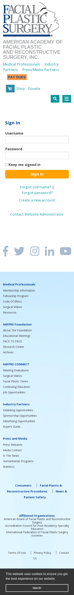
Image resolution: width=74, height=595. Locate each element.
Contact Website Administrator (37, 214)
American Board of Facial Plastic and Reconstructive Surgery (37, 520)
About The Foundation (17, 330)
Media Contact (12, 450)
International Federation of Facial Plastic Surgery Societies (37, 533)
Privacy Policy (42, 553)
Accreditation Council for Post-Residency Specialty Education (37, 527)
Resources (9, 312)
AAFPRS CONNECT (16, 364)
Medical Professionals (21, 64)
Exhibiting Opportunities (18, 410)
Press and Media (15, 438)
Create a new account (37, 200)
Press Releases (12, 444)
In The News (11, 455)
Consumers (23, 485)
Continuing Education (16, 387)
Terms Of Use (17, 553)
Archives (8, 352)
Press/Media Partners (40, 69)
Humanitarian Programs (18, 461)
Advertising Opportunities (19, 421)
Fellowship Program (15, 296)
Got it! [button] (37, 588)
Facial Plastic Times (15, 381)
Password (13, 149)
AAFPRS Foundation (17, 324)
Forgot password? (37, 192)
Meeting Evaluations (16, 370)
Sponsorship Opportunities (20, 415)
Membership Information (19, 290)
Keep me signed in (24, 164)
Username (14, 133)
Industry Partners (16, 404)
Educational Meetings (16, 336)
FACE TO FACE (12, 341)
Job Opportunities (14, 392)
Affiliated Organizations (37, 516)
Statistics (8, 466)
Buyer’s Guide (11, 426)
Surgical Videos (12, 307)
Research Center (13, 347)
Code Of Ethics (12, 301)
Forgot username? (35, 187)
